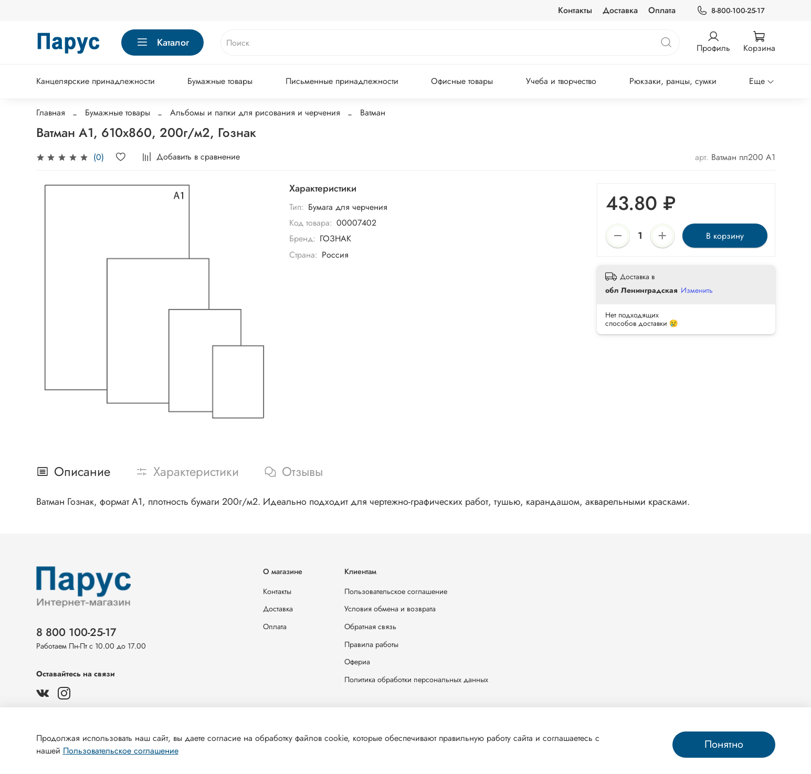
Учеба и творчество (561, 81)
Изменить (697, 290)
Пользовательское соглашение (395, 591)
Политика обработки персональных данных (416, 679)
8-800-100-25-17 (730, 10)
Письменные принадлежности (342, 81)
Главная (50, 113)
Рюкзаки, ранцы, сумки (673, 81)
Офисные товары (462, 81)
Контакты (575, 10)
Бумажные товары (219, 81)
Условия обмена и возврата (390, 608)
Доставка (620, 10)
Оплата (662, 10)
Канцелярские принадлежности (95, 81)
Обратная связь (370, 626)
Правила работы (371, 644)
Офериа (357, 661)
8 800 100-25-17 (76, 632)
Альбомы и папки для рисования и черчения (255, 113)
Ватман (372, 113)
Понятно (723, 744)
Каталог (162, 42)
